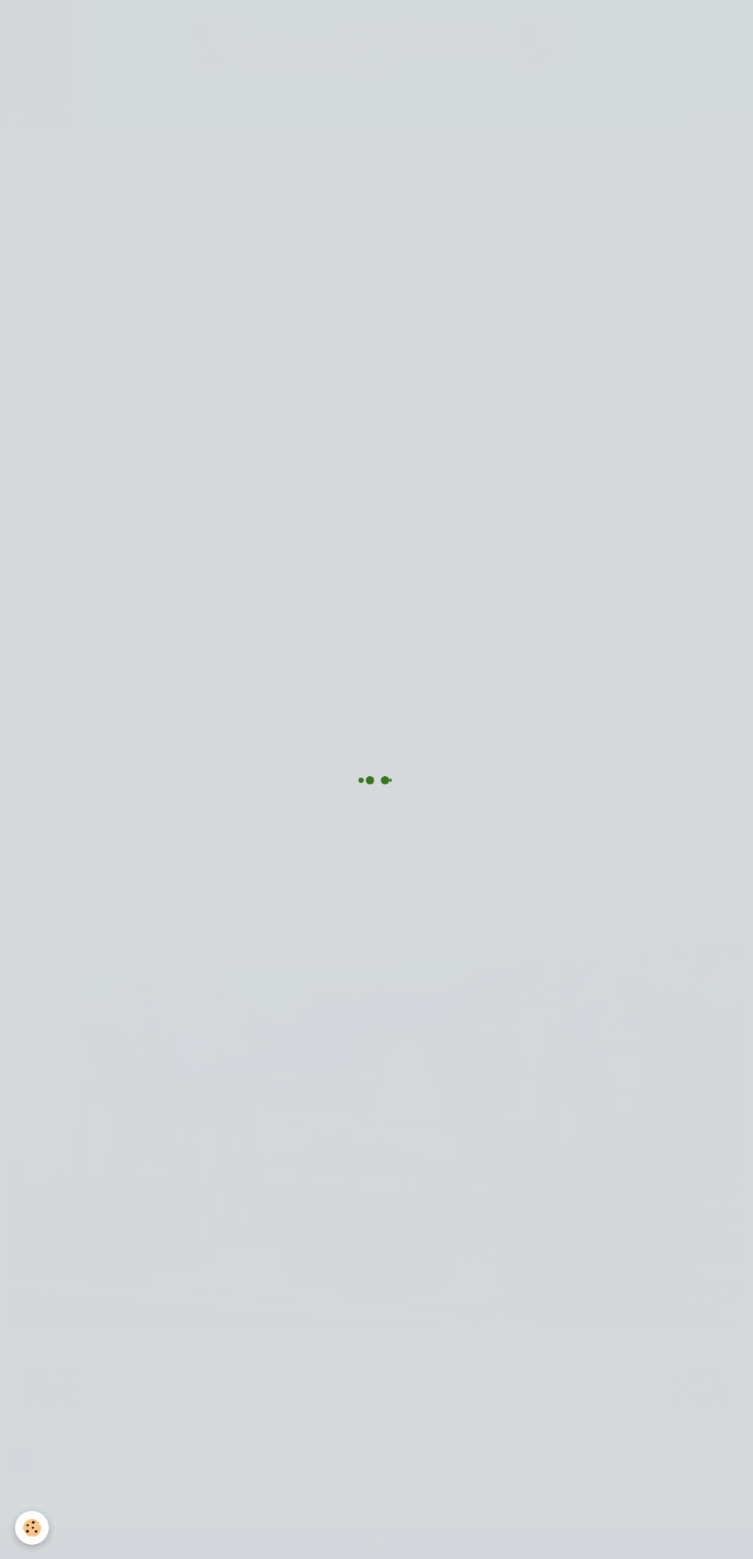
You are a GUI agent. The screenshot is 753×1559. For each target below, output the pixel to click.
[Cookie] (32, 1528)
